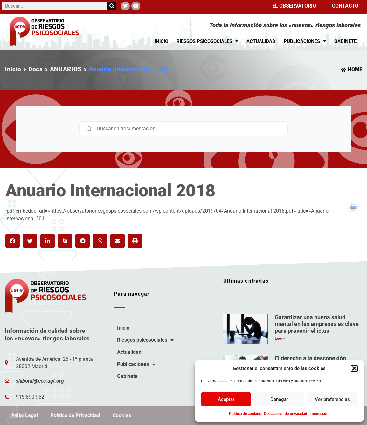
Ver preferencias (332, 399)
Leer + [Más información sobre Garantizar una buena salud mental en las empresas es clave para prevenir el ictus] (280, 338)
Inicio (161, 41)
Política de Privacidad (75, 415)
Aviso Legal (24, 415)
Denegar (279, 399)
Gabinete (345, 41)
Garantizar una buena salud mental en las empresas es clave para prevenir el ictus (317, 324)
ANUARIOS (66, 69)
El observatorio (294, 6)
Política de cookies (245, 413)
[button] (354, 368)
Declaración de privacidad (285, 413)
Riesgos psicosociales (207, 41)
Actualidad (260, 41)
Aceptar (226, 399)
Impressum (319, 413)
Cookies (122, 415)
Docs (35, 69)
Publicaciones (305, 41)
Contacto (345, 6)
